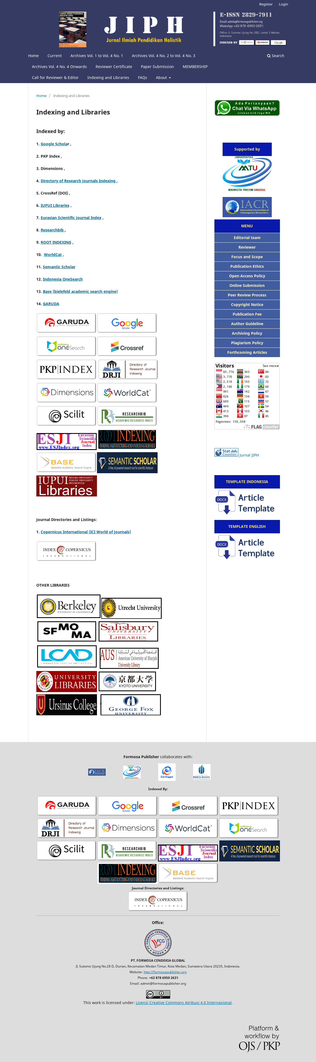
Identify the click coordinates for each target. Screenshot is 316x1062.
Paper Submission (157, 66)
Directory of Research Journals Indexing (79, 180)
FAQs (142, 77)
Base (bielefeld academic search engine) (80, 291)
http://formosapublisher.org (165, 972)
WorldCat (53, 254)
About (162, 77)
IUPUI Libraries (55, 205)
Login (283, 4)
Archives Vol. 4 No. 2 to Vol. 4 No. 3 (163, 55)
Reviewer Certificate (114, 66)
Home (33, 55)
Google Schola (54, 143)
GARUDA (51, 303)
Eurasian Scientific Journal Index (71, 217)
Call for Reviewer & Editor (55, 77)
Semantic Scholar (59, 266)
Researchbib (53, 230)
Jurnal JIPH (249, 455)
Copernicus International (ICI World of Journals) (86, 531)
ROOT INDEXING (56, 242)
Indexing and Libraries (108, 77)
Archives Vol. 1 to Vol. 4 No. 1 (96, 55)
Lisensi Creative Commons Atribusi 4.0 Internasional (184, 1002)
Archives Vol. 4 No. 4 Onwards (59, 66)
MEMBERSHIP (195, 66)
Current (55, 55)
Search (275, 55)
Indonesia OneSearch (63, 279)
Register (266, 4)
